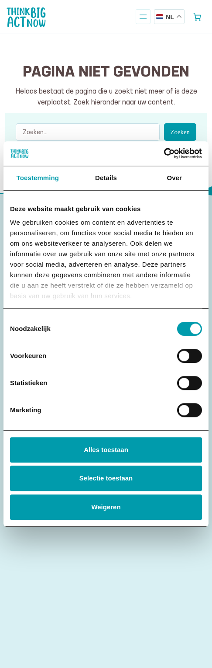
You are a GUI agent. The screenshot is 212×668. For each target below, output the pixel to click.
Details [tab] (106, 177)
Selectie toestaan (106, 478)
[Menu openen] (143, 16)
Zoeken (180, 132)
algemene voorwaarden (63, 616)
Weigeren (105, 507)
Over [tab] (174, 177)
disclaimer (113, 616)
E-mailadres (35, 561)
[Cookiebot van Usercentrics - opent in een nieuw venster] (164, 153)
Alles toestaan (106, 449)
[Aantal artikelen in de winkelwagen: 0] (197, 16)
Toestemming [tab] (38, 177)
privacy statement (155, 616)
